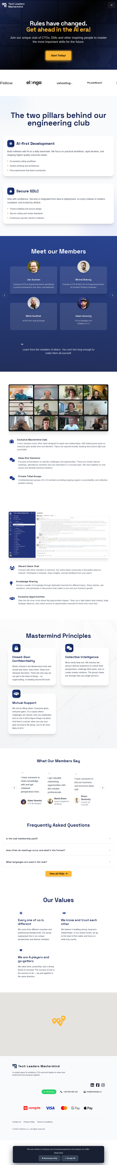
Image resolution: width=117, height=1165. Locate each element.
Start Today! (58, 62)
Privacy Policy (29, 1122)
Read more (58, 1153)
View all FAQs (58, 873)
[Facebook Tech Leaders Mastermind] (97, 1085)
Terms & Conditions (45, 1122)
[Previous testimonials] (14, 787)
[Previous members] (4, 295)
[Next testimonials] (102, 787)
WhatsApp (49, 1092)
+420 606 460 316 (69, 1092)
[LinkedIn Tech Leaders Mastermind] (92, 1085)
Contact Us (16, 1122)
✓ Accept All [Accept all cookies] (70, 1158)
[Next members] (112, 295)
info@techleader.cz (93, 1092)
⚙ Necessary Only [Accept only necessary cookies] (49, 1158)
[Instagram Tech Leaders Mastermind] (103, 1085)
